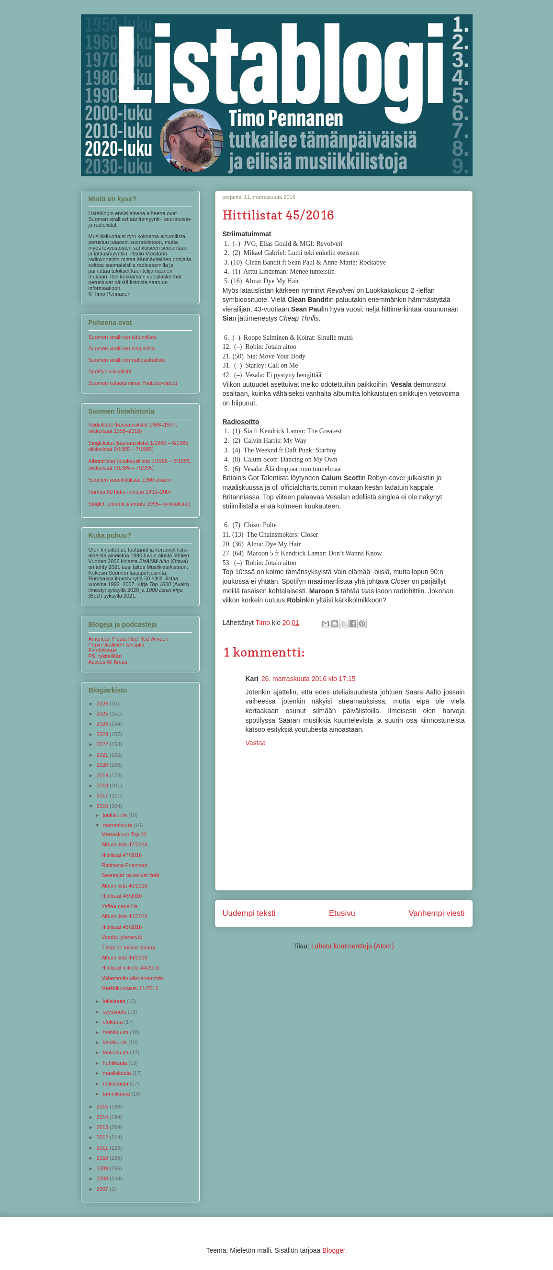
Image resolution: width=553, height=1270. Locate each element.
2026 (103, 703)
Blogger (333, 1250)
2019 (103, 775)
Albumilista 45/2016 (124, 916)
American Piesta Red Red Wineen (129, 639)
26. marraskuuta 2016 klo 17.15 (308, 678)
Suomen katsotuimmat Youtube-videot (133, 383)
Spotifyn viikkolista (110, 371)
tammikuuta (117, 1094)
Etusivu (342, 913)
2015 (103, 1106)
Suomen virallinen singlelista (122, 348)
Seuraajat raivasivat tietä (130, 875)
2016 (103, 806)
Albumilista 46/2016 (124, 886)
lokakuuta (115, 1001)
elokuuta (113, 1022)
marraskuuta (118, 825)
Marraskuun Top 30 (124, 834)
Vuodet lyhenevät (122, 937)
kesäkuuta (115, 1042)
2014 (103, 1117)
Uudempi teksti (249, 913)
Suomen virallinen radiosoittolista (127, 360)
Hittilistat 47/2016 (122, 855)
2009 (103, 1168)
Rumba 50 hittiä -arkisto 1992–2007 (130, 492)
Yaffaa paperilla (119, 906)
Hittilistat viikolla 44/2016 (130, 967)
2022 (103, 744)
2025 (103, 713)
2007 (103, 1189)
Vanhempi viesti (436, 913)
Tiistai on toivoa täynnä (128, 947)
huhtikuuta (116, 1063)
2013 (103, 1127)
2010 (103, 1158)
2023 (103, 734)
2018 (103, 785)
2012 (103, 1137)
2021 (103, 755)
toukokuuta (116, 1052)
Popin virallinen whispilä (117, 644)
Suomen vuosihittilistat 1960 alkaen (130, 480)
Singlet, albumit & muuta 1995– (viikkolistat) (140, 504)
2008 (103, 1178)
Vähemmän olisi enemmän (133, 978)
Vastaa (256, 743)
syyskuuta (115, 1012)
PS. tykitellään (105, 656)
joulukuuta (115, 815)
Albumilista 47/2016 (124, 844)
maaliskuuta (118, 1073)
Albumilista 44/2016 (124, 957)
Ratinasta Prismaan (124, 865)
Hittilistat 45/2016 (122, 927)
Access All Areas (108, 662)
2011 (103, 1148)
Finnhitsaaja (103, 650)
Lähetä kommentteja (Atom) (352, 946)
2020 (103, 765)
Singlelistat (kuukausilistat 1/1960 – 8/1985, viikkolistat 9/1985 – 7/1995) (139, 446)
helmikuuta (116, 1083)
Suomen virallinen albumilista (123, 337)
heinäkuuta (116, 1032)
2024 (103, 724)
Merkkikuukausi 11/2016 (130, 988)
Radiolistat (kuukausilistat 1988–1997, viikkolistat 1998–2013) (133, 428)
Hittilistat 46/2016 (122, 896)
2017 (103, 795)
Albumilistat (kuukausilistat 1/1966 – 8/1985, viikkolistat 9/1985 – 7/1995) (140, 464)
